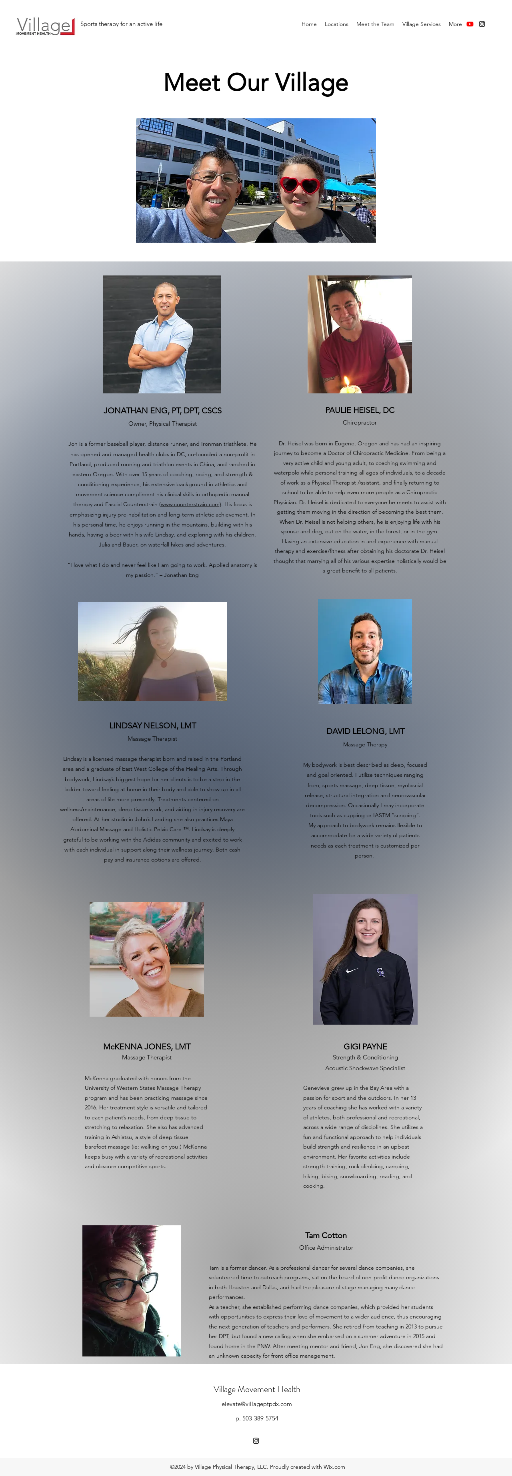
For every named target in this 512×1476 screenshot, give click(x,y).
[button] (336, 24)
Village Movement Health (257, 1389)
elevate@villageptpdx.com (257, 1404)
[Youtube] (470, 24)
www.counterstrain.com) (191, 504)
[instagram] (482, 24)
